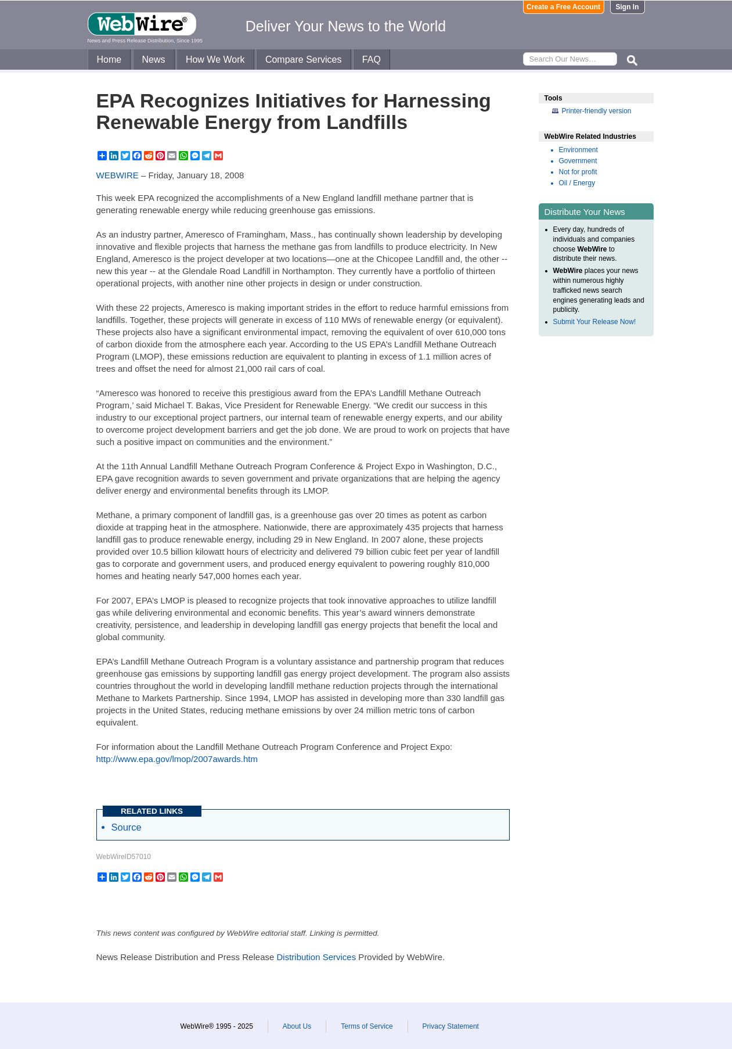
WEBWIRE (117, 175)
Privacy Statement (451, 1026)
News (153, 59)
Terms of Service (366, 1026)
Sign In (627, 7)
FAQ (371, 59)
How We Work (215, 59)
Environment (578, 150)
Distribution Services (316, 957)
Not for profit (578, 172)
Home (109, 59)
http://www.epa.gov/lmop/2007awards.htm (177, 759)
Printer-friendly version (597, 111)
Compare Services (303, 59)
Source (126, 827)
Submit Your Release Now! (594, 322)
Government (578, 161)
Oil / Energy (577, 183)
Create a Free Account (563, 7)
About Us (297, 1026)
